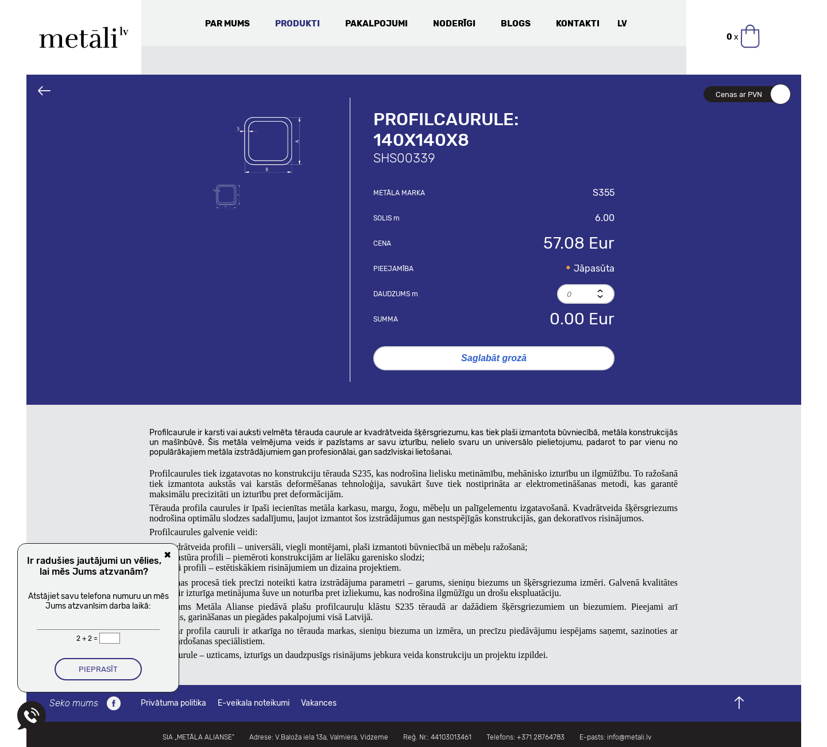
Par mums (227, 23)
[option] (269, 143)
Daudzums (395, 294)
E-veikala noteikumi (253, 703)
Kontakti (578, 23)
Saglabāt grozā (494, 358)
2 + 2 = (87, 638)
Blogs (516, 23)
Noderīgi (454, 23)
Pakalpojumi (376, 23)
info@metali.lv (629, 737)
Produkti (297, 23)
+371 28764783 (541, 737)
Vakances (319, 703)
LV (622, 24)
